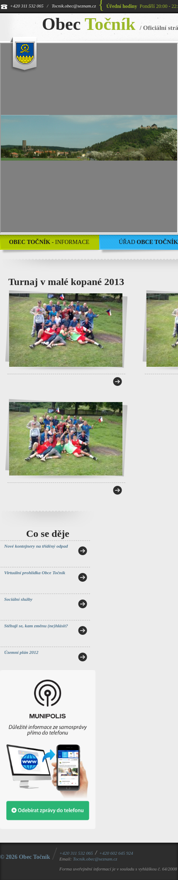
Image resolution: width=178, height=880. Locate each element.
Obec (88, 24)
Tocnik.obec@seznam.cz (73, 5)
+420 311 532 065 (27, 5)
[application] (89, 138)
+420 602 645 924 (116, 853)
